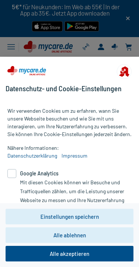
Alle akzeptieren (69, 253)
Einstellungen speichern (69, 216)
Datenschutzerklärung (32, 155)
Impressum (74, 155)
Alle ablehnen (69, 235)
